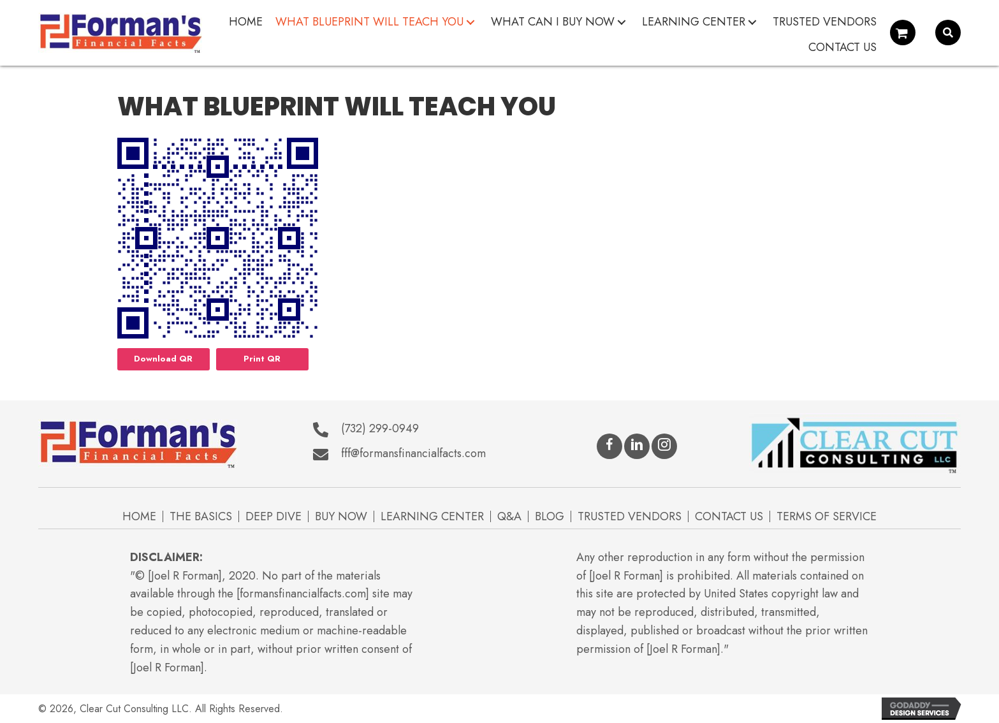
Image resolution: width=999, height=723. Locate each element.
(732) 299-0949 (380, 428)
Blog (549, 516)
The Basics (201, 516)
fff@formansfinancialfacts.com (413, 453)
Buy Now (341, 516)
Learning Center (432, 516)
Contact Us (729, 516)
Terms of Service (827, 516)
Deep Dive (273, 516)
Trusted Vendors (630, 516)
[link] (245, 22)
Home (139, 516)
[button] (470, 22)
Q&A (509, 516)
